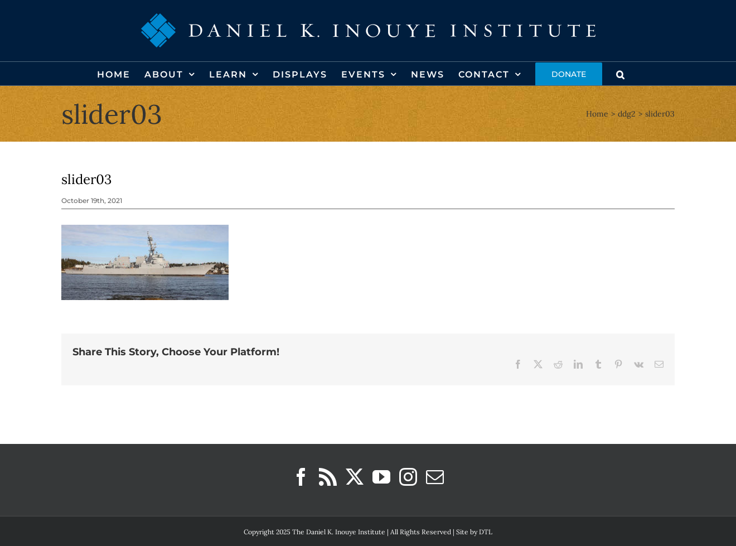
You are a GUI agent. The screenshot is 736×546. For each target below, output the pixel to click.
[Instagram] (408, 477)
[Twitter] (355, 477)
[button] (621, 73)
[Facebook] (301, 477)
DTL (485, 532)
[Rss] (328, 477)
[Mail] (435, 477)
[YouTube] (381, 477)
